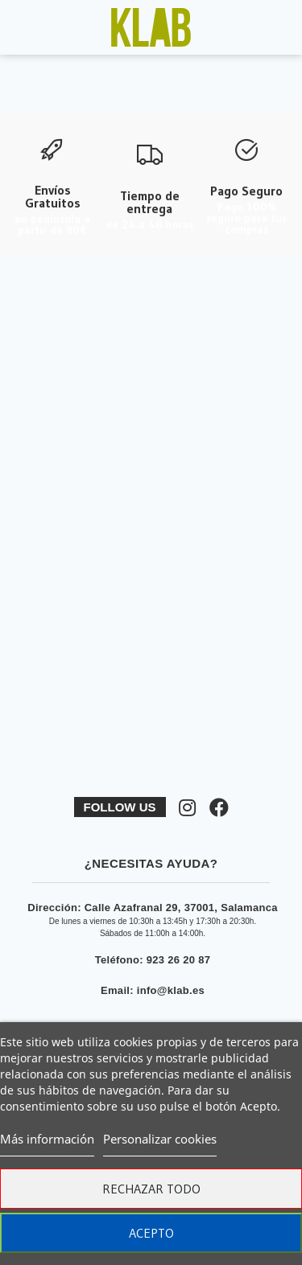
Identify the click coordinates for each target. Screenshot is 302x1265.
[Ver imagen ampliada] (151, 27)
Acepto (151, 1233)
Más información (47, 1139)
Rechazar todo (151, 1189)
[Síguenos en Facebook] (219, 807)
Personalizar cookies (160, 1139)
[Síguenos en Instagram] (187, 807)
